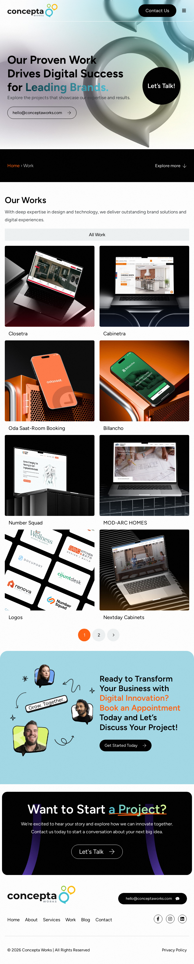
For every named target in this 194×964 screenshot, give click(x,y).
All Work (97, 234)
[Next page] (113, 635)
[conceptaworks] (41, 895)
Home (13, 165)
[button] (184, 10)
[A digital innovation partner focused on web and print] (32, 10)
